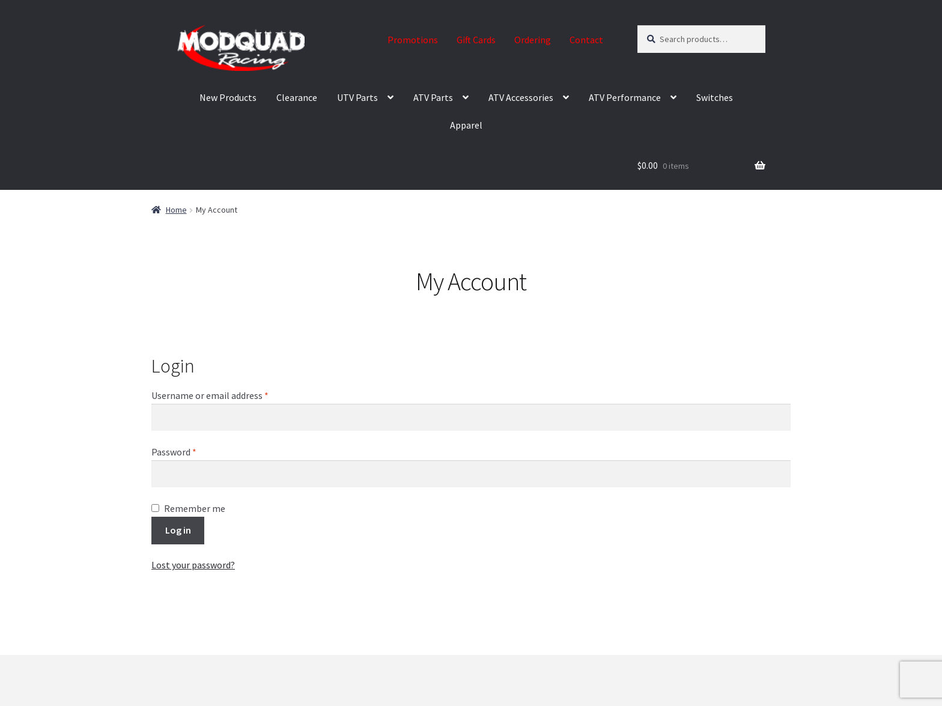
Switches (714, 97)
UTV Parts (357, 97)
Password (191, 451)
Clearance (296, 97)
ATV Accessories (520, 97)
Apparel (466, 125)
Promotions (412, 40)
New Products (228, 97)
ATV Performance (625, 97)
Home (176, 209)
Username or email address (227, 394)
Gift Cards (476, 40)
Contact (586, 40)
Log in (178, 530)
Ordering (532, 40)
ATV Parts (433, 97)
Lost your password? (193, 565)
